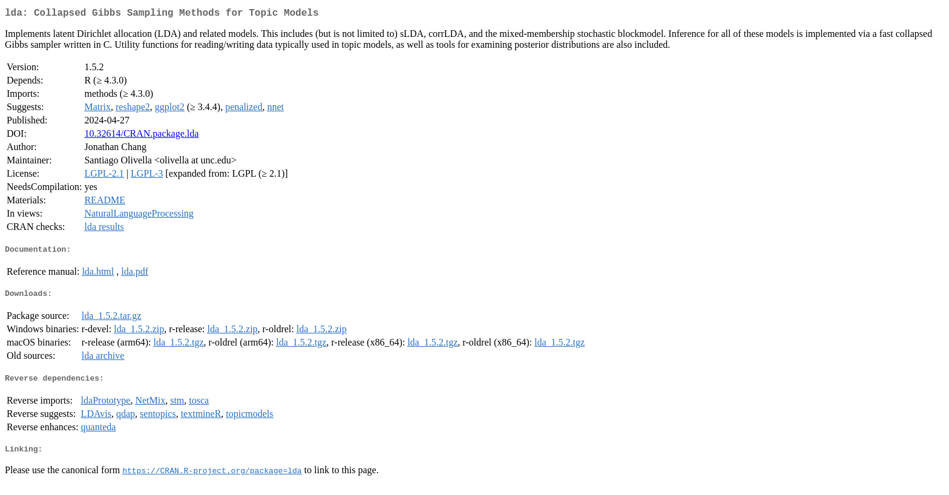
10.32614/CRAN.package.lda (141, 136)
